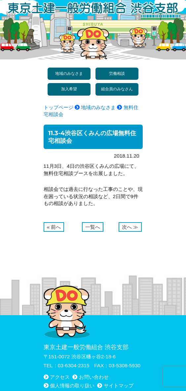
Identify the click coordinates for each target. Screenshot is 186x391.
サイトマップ (118, 385)
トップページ (58, 107)
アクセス (60, 377)
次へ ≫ (130, 227)
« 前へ (54, 227)
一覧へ (92, 227)
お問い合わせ (94, 377)
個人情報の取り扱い (72, 385)
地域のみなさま (98, 107)
